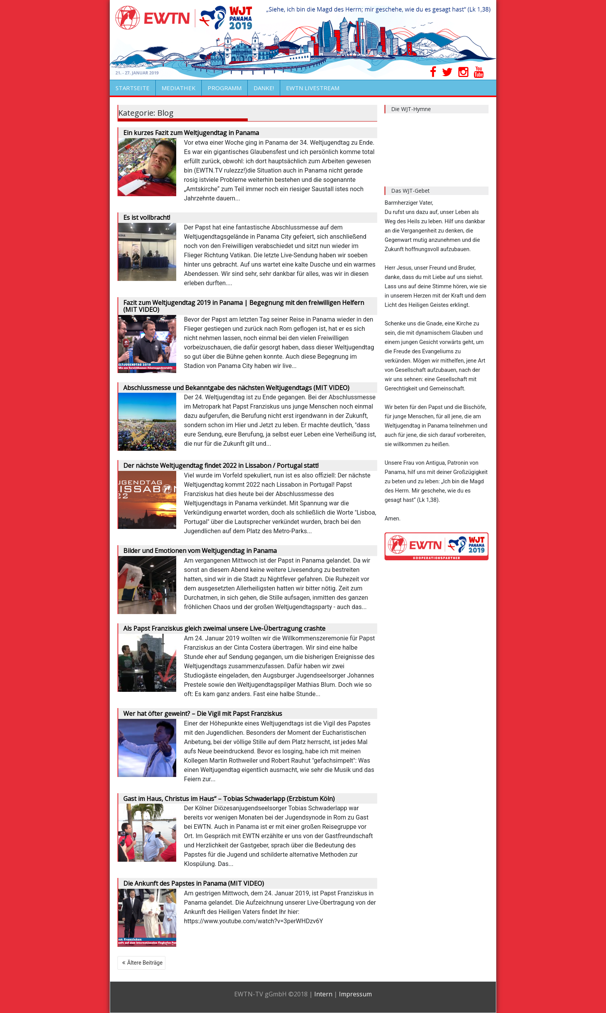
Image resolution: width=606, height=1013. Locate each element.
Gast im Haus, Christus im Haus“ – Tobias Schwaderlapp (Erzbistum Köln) (229, 798)
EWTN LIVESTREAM (312, 88)
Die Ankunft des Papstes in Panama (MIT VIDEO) (193, 883)
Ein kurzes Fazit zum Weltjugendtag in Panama (191, 132)
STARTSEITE (133, 88)
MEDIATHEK (179, 88)
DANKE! (264, 88)
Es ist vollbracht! (146, 217)
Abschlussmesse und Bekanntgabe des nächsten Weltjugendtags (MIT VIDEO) (236, 387)
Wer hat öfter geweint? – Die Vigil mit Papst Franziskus (202, 713)
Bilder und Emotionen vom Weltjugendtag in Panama (200, 550)
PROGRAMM (225, 88)
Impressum (355, 994)
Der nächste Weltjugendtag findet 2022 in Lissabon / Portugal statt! (220, 465)
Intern (323, 994)
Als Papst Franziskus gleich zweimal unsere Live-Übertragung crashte (224, 628)
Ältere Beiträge (145, 963)
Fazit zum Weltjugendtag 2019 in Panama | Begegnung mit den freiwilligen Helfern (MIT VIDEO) (243, 306)
